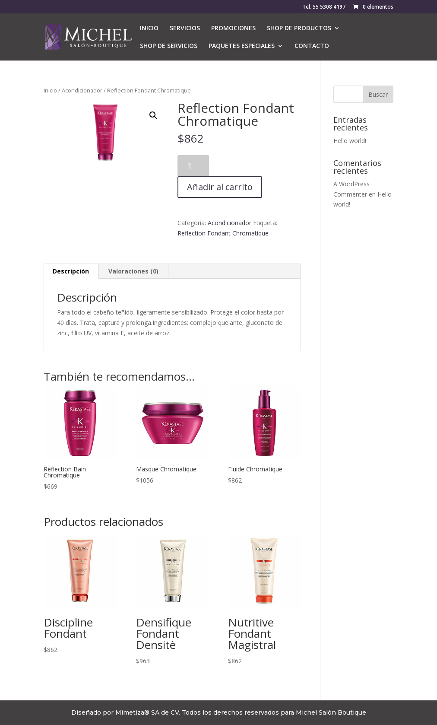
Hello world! (349, 141)
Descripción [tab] (71, 271)
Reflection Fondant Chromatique (223, 233)
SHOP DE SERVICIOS (168, 46)
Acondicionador (82, 90)
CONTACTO (311, 46)
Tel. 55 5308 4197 (323, 7)
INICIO (149, 28)
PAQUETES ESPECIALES (242, 46)
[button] (153, 115)
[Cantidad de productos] (193, 165)
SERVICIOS (185, 28)
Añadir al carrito (220, 187)
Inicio (50, 90)
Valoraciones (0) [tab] (133, 271)
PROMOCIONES (233, 28)
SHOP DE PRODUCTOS (299, 28)
